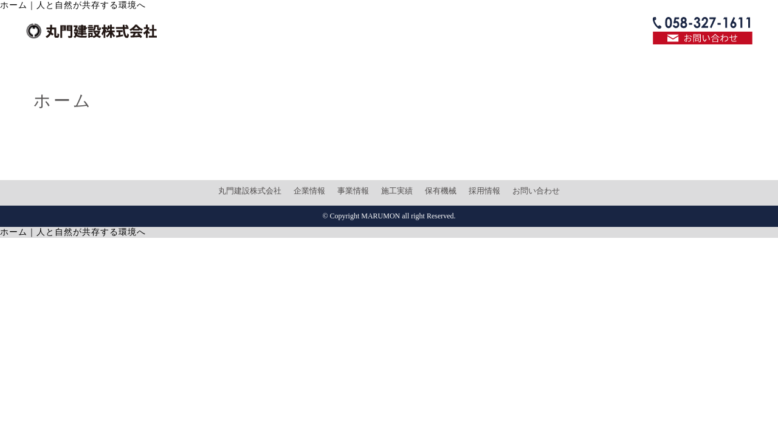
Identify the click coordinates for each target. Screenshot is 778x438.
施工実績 (397, 191)
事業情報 (353, 191)
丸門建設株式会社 (249, 191)
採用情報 (484, 191)
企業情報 (309, 191)
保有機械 (440, 191)
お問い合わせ (536, 191)
